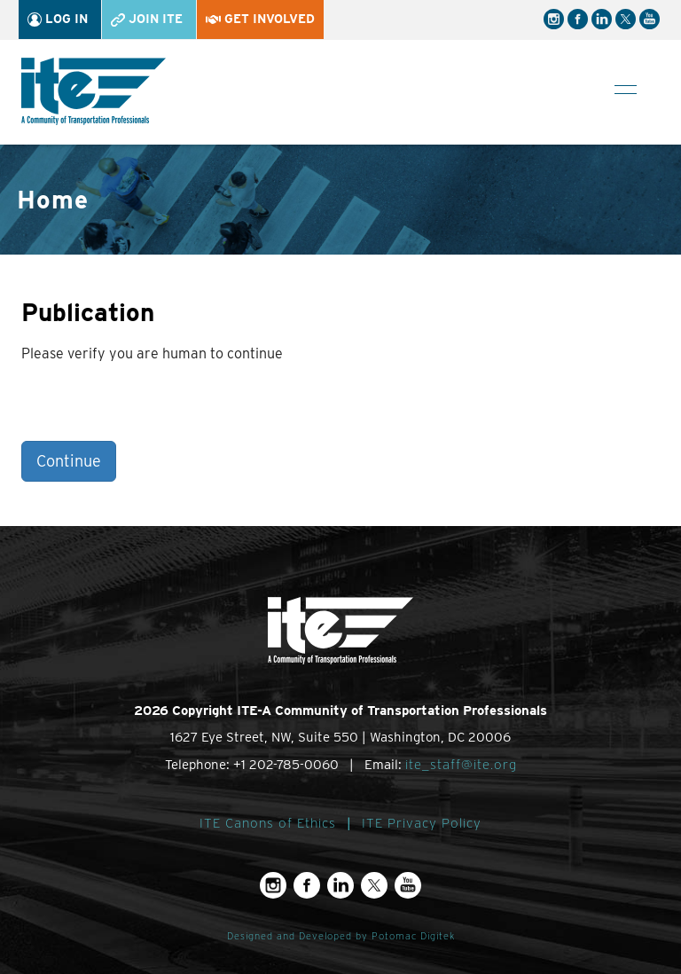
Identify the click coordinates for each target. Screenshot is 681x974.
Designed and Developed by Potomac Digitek (341, 936)
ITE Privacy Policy (421, 823)
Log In (57, 19)
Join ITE (147, 19)
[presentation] (156, 406)
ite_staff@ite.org (461, 765)
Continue (68, 461)
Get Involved (260, 19)
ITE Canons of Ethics (268, 823)
